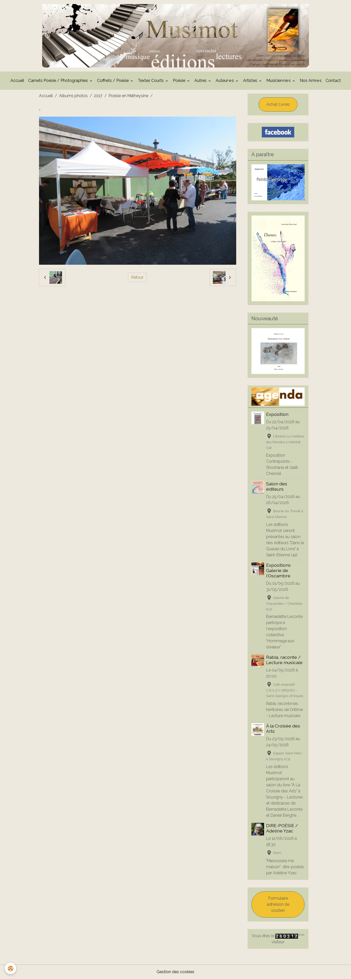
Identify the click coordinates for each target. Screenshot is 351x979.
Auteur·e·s (225, 80)
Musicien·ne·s (279, 80)
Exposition (277, 414)
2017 (98, 95)
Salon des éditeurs (276, 486)
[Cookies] (10, 968)
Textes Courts (151, 80)
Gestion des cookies (175, 971)
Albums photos (73, 95)
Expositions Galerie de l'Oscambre (278, 570)
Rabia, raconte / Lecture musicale (284, 659)
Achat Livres (278, 104)
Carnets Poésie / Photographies (58, 80)
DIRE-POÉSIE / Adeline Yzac (282, 828)
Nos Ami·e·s (311, 80)
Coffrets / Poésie (113, 80)
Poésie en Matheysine (128, 95)
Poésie (179, 80)
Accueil (17, 80)
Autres (201, 80)
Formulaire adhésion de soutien (278, 904)
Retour (137, 277)
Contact (333, 80)
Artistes (250, 80)
